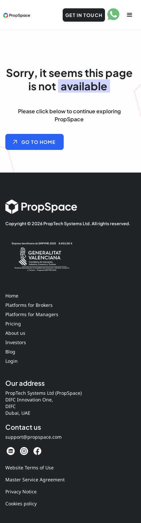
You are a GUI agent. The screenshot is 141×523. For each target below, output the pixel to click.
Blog (10, 351)
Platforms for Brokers (29, 305)
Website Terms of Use (29, 467)
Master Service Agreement (35, 479)
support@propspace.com (33, 437)
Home (11, 295)
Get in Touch (83, 15)
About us (15, 333)
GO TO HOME (38, 142)
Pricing (13, 323)
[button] (130, 15)
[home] (16, 15)
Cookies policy (21, 503)
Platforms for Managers (31, 314)
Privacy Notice (21, 491)
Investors (15, 342)
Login (11, 361)
